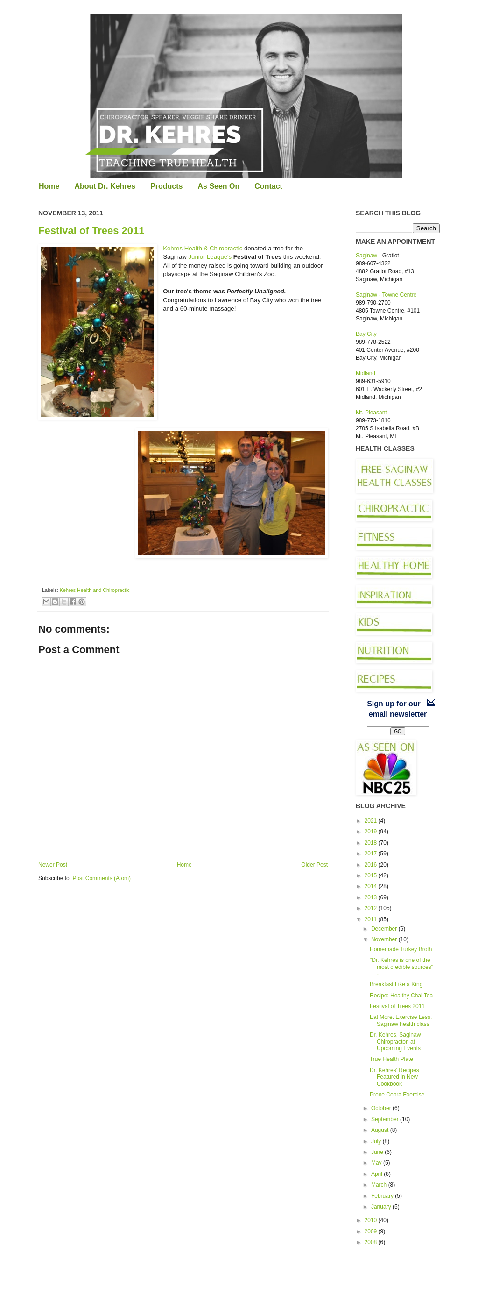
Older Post (314, 864)
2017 (372, 853)
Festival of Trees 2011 (91, 230)
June (378, 1152)
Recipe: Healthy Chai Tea (401, 995)
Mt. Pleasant (371, 412)
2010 (372, 1220)
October (382, 1108)
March (379, 1184)
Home (49, 186)
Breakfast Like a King (396, 984)
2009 (372, 1231)
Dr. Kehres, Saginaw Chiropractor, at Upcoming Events (395, 1042)
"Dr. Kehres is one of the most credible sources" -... (401, 967)
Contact (268, 186)
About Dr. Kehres (104, 186)
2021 (372, 821)
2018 (372, 843)
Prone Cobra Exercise (397, 1094)
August (380, 1130)
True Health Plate (391, 1059)
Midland (365, 373)
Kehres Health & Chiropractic (202, 248)
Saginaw (366, 255)
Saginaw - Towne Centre (386, 295)
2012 (372, 908)
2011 (372, 919)
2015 (372, 875)
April (377, 1174)
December (385, 928)
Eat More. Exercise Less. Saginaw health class (401, 1020)
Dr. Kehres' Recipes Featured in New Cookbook (394, 1077)
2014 (372, 886)
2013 (372, 897)
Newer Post (52, 864)
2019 (372, 831)
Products (166, 186)
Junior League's (210, 256)
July (377, 1141)
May (377, 1163)
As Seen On (218, 186)
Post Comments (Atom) (101, 878)
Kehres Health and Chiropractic (95, 590)
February (383, 1196)
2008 (372, 1242)
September (385, 1119)
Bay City (366, 334)
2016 (372, 864)
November (385, 939)
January (382, 1206)
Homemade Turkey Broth (401, 949)
